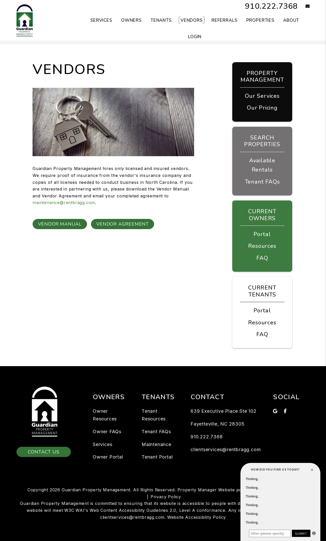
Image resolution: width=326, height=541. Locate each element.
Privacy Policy (166, 496)
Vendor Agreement (122, 224)
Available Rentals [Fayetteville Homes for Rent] (262, 165)
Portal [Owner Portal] (262, 234)
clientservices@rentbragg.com (226, 449)
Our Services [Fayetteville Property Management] (262, 96)
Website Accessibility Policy (196, 517)
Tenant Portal (157, 457)
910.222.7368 (271, 6)
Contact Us (43, 452)
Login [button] (195, 37)
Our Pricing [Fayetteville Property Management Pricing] (262, 108)
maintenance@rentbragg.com (64, 202)
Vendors (192, 20)
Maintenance (156, 444)
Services (102, 444)
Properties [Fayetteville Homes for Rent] (260, 20)
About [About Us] (291, 20)
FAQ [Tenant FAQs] (262, 334)
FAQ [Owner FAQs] (262, 258)
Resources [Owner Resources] (262, 246)
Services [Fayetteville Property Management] (101, 20)
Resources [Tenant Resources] (262, 322)
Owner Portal (108, 457)
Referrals (224, 20)
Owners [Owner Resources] (131, 20)
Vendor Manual (60, 224)
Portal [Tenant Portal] (262, 310)
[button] (304, 6)
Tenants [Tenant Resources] (161, 20)
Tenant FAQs (262, 182)
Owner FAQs (107, 431)
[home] (24, 20)
